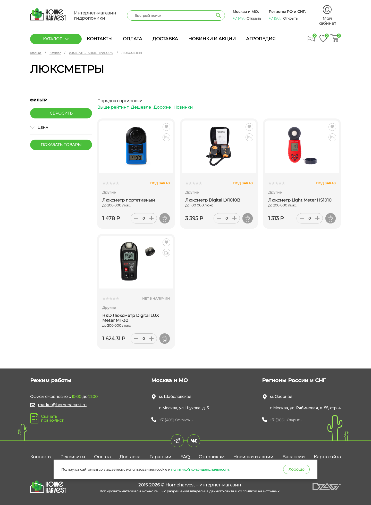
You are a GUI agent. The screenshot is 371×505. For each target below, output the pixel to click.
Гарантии (160, 456)
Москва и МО (169, 380)
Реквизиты (72, 456)
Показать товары (61, 144)
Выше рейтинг (112, 107)
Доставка (165, 38)
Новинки (183, 107)
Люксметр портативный (128, 200)
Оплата (132, 38)
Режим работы (50, 380)
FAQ (185, 456)
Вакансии (293, 456)
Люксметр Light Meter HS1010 (300, 200)
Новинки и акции (212, 38)
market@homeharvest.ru (62, 404)
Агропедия (260, 38)
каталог (56, 38)
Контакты (100, 38)
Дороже (162, 107)
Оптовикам (211, 456)
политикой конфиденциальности (200, 469)
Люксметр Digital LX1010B (212, 200)
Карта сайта (327, 456)
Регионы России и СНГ (294, 380)
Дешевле (141, 107)
